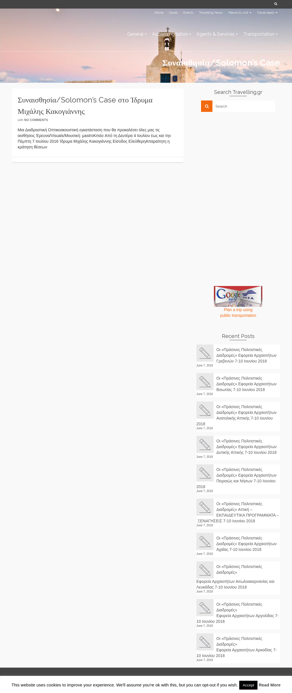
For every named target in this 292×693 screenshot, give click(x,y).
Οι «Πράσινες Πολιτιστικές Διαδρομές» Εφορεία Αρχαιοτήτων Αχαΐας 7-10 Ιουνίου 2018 (246, 544)
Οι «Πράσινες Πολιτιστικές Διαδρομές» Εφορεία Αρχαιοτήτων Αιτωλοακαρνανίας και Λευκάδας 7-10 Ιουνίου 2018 (235, 576)
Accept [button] (248, 685)
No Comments (36, 120)
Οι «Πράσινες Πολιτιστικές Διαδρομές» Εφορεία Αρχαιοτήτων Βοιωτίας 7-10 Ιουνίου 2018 (246, 384)
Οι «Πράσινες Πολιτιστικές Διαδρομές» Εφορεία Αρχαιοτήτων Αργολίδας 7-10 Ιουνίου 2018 (237, 613)
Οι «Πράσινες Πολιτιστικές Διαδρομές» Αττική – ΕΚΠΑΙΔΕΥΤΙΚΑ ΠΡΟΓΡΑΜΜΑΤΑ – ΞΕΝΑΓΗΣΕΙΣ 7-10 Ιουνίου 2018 (237, 512)
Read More (270, 684)
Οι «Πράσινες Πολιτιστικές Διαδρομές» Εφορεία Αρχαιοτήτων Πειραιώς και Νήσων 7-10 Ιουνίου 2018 (236, 478)
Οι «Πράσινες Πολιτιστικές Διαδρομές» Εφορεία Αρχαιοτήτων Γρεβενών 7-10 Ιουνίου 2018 (246, 355)
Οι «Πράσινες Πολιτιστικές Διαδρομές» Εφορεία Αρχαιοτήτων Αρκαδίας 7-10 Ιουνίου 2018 (236, 647)
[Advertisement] (239, 156)
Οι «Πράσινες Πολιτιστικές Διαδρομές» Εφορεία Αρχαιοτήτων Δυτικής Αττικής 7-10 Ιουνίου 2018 (246, 447)
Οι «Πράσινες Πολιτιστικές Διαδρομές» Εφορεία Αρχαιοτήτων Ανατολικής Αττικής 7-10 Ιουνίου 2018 (236, 415)
